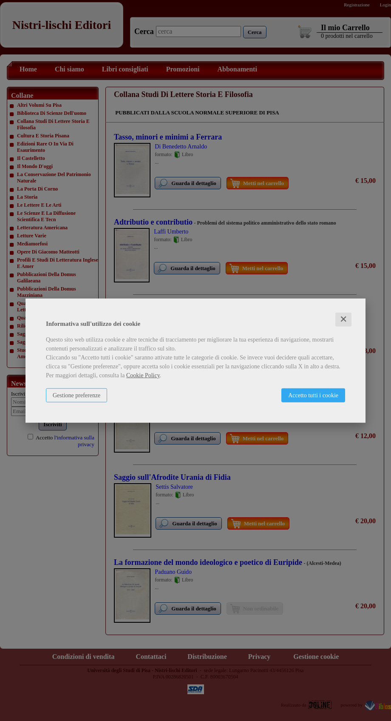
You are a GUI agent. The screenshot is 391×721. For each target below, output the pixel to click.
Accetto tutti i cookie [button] (313, 395)
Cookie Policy (143, 375)
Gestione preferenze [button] (76, 395)
